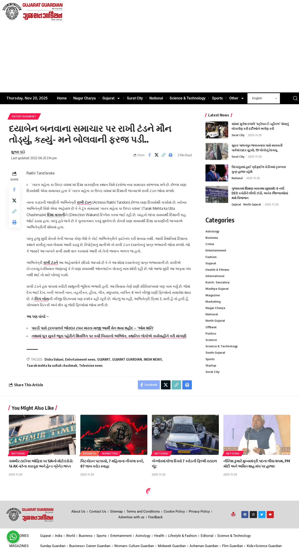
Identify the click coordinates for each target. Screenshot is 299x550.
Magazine (212, 295)
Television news (91, 365)
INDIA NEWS (153, 359)
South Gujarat (215, 352)
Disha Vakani (53, 359)
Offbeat (211, 327)
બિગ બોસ (42, 299)
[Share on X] (156, 155)
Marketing (212, 301)
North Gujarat (252, 204)
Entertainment (24, 116)
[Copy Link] (163, 155)
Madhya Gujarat (217, 288)
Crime (209, 244)
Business (211, 237)
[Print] (170, 155)
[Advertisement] (149, 58)
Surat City (238, 135)
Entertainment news (80, 359)
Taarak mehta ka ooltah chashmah (52, 365)
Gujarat (236, 204)
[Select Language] (263, 98)
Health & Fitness (217, 269)
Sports (210, 359)
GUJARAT (103, 359)
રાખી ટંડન (84, 202)
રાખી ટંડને (50, 262)
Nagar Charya (215, 308)
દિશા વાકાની (56, 214)
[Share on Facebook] (149, 155)
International (215, 276)
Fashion (211, 257)
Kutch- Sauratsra (217, 282)
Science (211, 340)
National (237, 178)
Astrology (212, 231)
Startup (210, 365)
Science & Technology (221, 346)
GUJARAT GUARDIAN (127, 359)
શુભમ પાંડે (18, 152)
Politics (210, 333)
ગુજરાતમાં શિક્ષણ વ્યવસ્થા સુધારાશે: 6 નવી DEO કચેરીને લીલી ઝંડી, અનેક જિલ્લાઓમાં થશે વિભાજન (260, 193)
